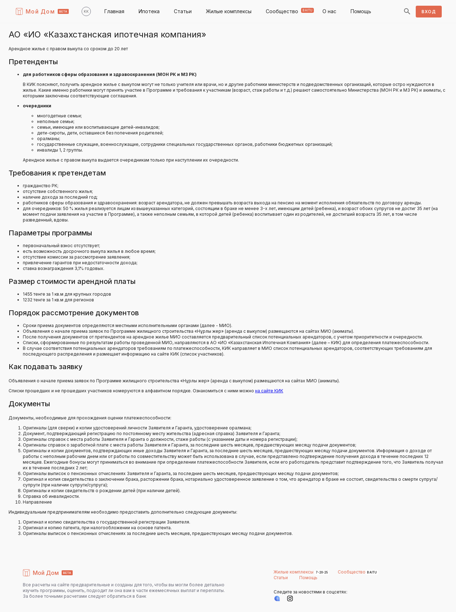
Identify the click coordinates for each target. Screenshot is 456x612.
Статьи (183, 11)
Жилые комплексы (229, 11)
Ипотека (149, 11)
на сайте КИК (269, 390)
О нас (329, 11)
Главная (114, 11)
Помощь (361, 11)
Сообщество (282, 11)
